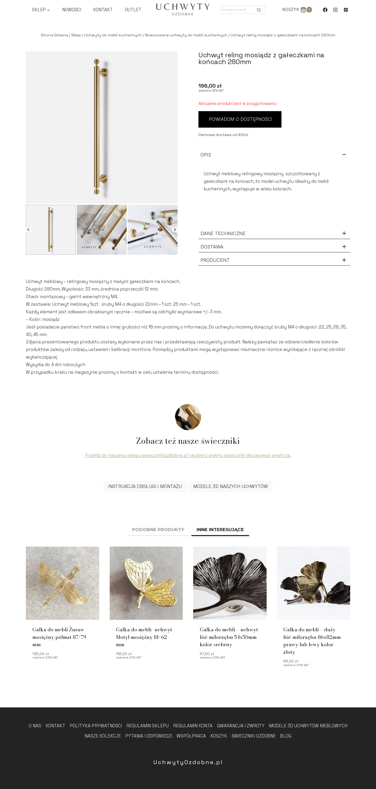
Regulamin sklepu (147, 726)
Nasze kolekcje (103, 736)
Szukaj (260, 11)
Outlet (133, 10)
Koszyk (218, 736)
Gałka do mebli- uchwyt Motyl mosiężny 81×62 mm (144, 639)
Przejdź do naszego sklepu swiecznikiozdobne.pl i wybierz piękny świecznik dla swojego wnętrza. (188, 457)
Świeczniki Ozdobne (254, 736)
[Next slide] (175, 229)
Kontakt (103, 10)
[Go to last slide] (28, 229)
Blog (285, 736)
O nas (35, 726)
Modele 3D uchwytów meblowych (308, 726)
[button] (51, 230)
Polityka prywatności (96, 726)
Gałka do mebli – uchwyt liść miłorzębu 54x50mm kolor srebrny (229, 639)
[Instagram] (335, 9)
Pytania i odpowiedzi (148, 736)
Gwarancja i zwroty (241, 726)
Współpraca (191, 736)
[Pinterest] (345, 9)
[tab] (158, 532)
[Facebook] (325, 9)
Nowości (71, 10)
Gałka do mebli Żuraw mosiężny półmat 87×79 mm (59, 639)
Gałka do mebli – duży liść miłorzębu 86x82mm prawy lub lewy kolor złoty (312, 643)
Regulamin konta (193, 726)
